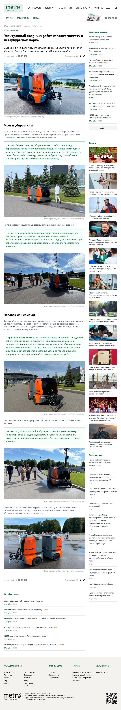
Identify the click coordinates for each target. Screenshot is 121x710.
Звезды (36, 18)
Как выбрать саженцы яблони (101, 584)
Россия (62, 8)
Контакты (76, 680)
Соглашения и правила (81, 678)
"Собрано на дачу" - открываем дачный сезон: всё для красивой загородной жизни (102, 167)
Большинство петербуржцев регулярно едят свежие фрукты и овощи (102, 572)
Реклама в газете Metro (81, 672)
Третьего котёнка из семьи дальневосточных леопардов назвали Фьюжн (100, 444)
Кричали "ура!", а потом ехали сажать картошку (23, 610)
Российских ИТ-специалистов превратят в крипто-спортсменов (102, 344)
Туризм (27, 678)
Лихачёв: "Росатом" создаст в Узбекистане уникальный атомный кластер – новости (103, 242)
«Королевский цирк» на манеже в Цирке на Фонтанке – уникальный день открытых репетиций (102, 417)
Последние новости (98, 32)
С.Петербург (37, 26)
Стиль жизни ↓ (83, 8)
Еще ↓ (109, 8)
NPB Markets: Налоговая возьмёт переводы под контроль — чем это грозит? (103, 492)
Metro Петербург (103, 672)
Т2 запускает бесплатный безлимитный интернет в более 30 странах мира (103, 295)
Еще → (103, 128)
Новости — (27, 26)
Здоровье (28, 675)
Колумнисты (53, 678)
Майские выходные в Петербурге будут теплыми (23, 601)
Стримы (9, 18)
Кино (26, 686)
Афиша (6, 683)
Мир (71, 8)
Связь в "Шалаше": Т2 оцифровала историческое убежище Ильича (103, 320)
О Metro (98, 8)
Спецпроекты (23, 18)
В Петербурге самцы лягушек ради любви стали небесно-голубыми (31, 645)
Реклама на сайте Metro (82, 675)
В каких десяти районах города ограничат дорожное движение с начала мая (35, 618)
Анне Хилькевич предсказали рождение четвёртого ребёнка (101, 392)
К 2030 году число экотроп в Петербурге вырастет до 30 (26, 636)
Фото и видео (29, 672)
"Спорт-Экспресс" (40, 700)
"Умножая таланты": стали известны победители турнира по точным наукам (102, 268)
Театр (26, 680)
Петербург (49, 8)
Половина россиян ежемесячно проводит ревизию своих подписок (103, 193)
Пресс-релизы (29, 683)
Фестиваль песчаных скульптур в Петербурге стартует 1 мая (28, 627)
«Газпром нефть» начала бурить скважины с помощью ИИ (102, 217)
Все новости (35, 8)
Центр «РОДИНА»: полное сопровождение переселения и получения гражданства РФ (101, 477)
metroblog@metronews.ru (65, 698)
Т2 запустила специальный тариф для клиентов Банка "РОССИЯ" (102, 368)
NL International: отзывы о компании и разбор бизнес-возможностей (100, 463)
